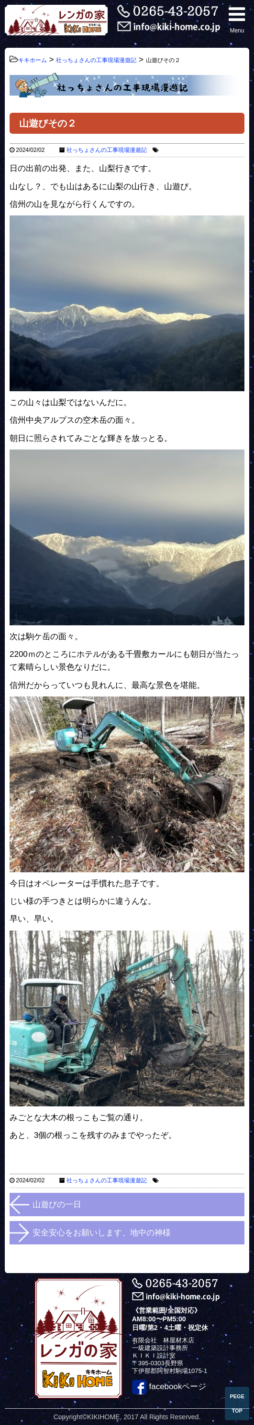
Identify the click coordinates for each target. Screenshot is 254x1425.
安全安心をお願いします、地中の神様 (102, 1232)
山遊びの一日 (57, 1204)
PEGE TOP (237, 1403)
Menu (237, 19)
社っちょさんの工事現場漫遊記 (106, 150)
